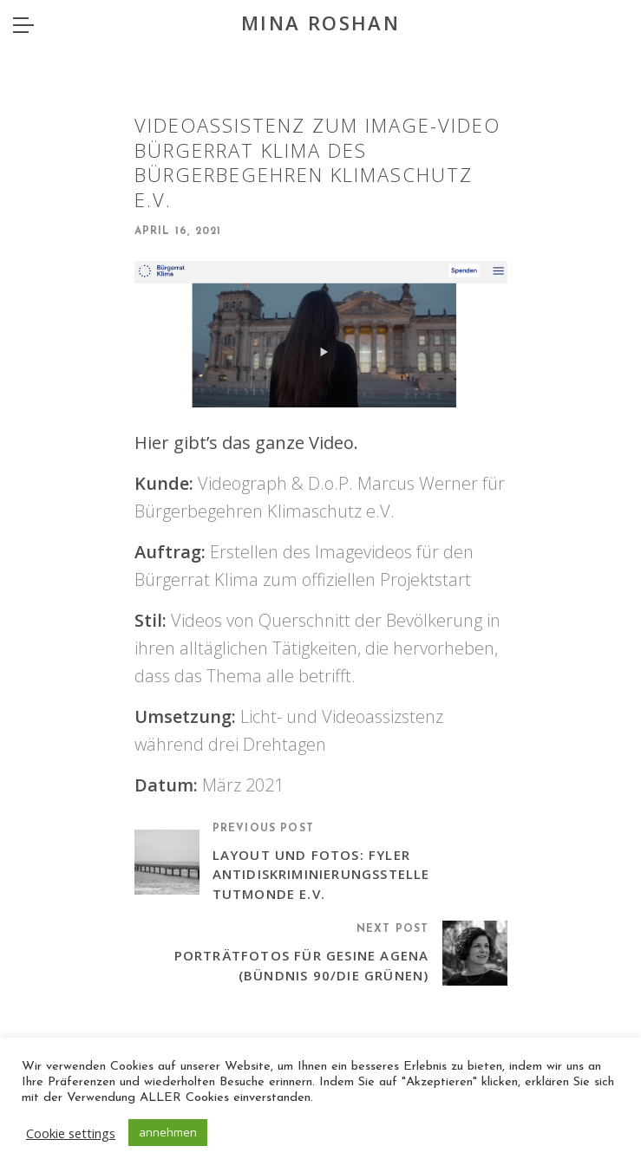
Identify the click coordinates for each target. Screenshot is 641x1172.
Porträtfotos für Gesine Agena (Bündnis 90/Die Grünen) (301, 965)
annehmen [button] (168, 1132)
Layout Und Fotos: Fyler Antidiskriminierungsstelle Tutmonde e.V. (321, 874)
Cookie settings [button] (70, 1133)
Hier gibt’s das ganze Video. (246, 442)
